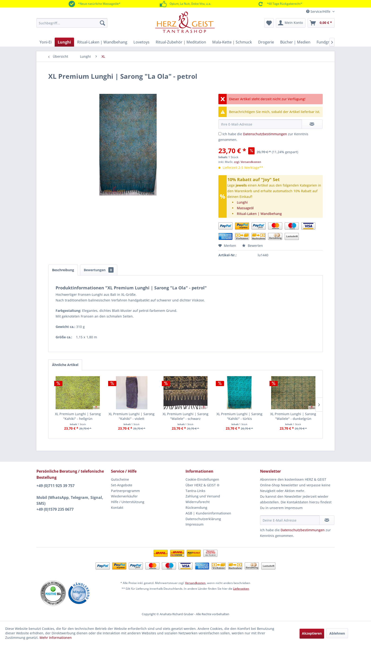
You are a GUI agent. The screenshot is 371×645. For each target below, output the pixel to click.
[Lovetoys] (141, 42)
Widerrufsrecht (198, 502)
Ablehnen (337, 633)
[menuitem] (71, 23)
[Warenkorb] (321, 23)
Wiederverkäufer (124, 496)
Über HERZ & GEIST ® (203, 485)
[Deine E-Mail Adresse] (290, 520)
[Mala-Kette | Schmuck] (232, 42)
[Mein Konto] (290, 23)
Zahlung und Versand (203, 496)
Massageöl (245, 208)
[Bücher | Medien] (295, 42)
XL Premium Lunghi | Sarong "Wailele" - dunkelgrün (293, 416)
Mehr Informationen (56, 637)
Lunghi (242, 202)
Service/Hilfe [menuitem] (318, 11)
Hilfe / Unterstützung (127, 502)
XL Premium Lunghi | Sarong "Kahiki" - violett (132, 416)
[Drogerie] (266, 42)
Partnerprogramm (125, 490)
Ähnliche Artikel (65, 364)
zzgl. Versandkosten (247, 162)
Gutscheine (120, 479)
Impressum (194, 524)
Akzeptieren (312, 633)
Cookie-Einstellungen (202, 479)
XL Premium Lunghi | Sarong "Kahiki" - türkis (239, 416)
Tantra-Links (195, 490)
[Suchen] (102, 23)
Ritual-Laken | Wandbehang (259, 213)
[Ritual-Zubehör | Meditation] (181, 42)
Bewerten (252, 245)
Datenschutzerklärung (203, 519)
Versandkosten (195, 583)
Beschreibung (63, 270)
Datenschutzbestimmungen (265, 134)
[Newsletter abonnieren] (326, 520)
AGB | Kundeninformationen (208, 513)
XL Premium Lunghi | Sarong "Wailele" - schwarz (185, 416)
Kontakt (117, 507)
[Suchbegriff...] (71, 23)
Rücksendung (196, 507)
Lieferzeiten (241, 589)
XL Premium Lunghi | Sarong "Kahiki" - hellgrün (78, 416)
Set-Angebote (121, 485)
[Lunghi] (64, 42)
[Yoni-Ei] (45, 42)
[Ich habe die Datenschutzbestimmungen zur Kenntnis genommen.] (219, 133)
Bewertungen (99, 270)
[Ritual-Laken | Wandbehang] (102, 42)
